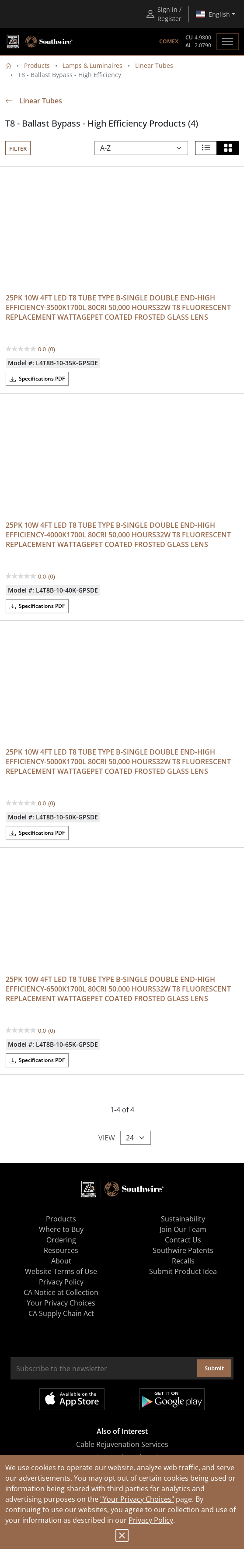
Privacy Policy (151, 1520)
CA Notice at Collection (61, 1292)
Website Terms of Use (61, 1271)
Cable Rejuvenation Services (122, 1444)
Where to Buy (61, 1229)
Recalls (183, 1261)
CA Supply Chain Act (61, 1313)
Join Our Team (183, 1229)
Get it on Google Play (172, 1399)
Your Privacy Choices (61, 1303)
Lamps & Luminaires (92, 65)
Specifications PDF (37, 378)
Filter (18, 148)
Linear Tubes (154, 65)
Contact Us (183, 1240)
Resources (61, 1250)
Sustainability (183, 1219)
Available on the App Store (72, 1399)
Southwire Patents (183, 1250)
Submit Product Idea (183, 1271)
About (61, 1261)
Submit (214, 1368)
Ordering (61, 1240)
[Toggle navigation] (227, 41)
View (106, 1138)
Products (37, 65)
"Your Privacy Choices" (137, 1499)
